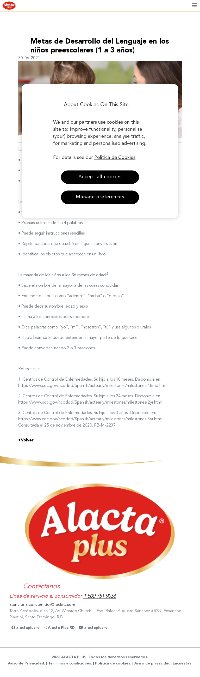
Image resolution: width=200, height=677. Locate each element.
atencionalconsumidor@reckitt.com (42, 604)
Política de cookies (112, 663)
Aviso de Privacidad (26, 663)
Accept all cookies (100, 177)
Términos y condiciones (69, 663)
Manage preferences (100, 197)
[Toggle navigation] (194, 6)
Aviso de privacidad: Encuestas (162, 663)
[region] (100, 151)
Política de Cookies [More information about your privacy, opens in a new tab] (114, 157)
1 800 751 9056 (99, 596)
